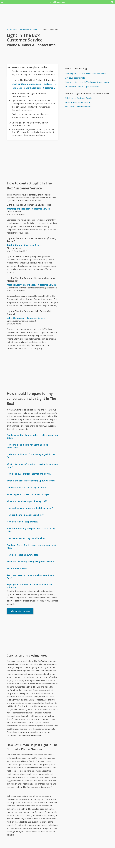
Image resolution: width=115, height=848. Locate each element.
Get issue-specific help (75, 78)
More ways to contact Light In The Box (82, 86)
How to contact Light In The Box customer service (87, 82)
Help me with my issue (20, 611)
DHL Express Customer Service (78, 98)
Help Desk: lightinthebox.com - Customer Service (34, 87)
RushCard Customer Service (77, 102)
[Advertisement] (32, 160)
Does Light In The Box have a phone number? (85, 73)
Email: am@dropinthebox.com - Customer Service (34, 83)
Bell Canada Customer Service (78, 106)
